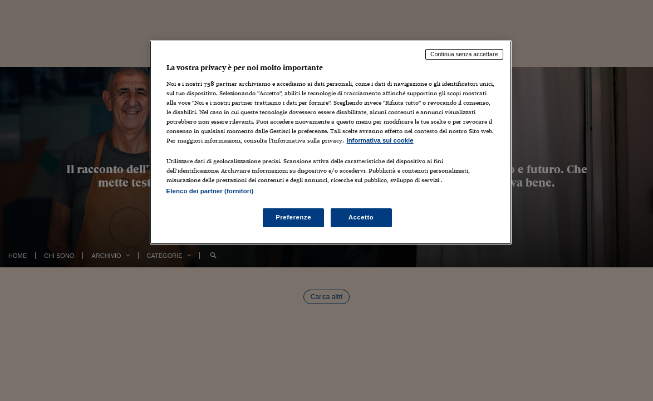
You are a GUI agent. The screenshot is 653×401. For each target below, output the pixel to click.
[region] (331, 142)
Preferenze (293, 217)
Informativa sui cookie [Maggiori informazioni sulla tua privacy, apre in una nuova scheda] (380, 140)
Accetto (361, 217)
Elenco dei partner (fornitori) (210, 191)
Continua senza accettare (464, 54)
